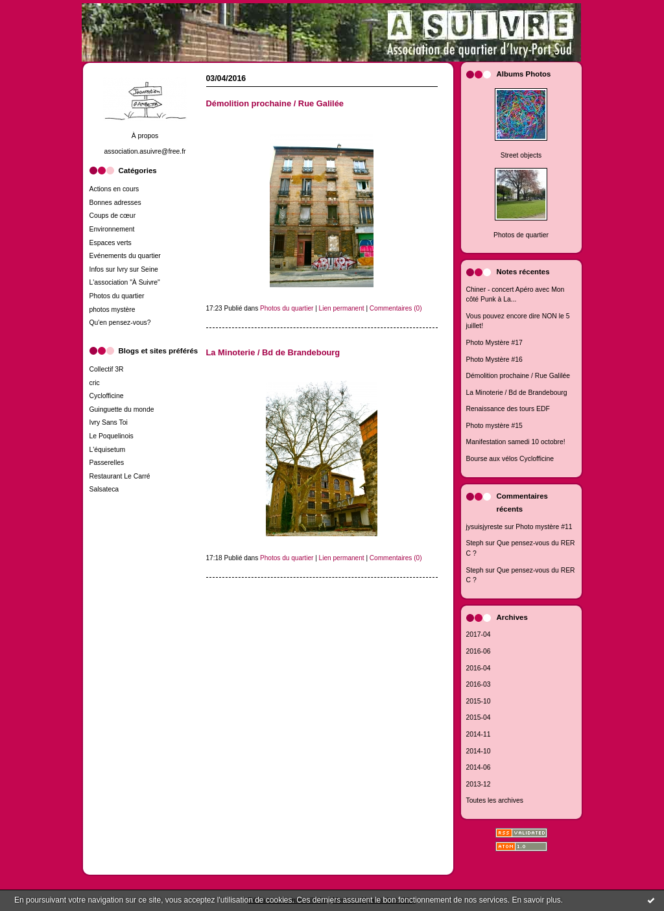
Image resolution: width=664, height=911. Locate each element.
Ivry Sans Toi (108, 422)
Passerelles (106, 462)
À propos (145, 135)
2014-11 (478, 734)
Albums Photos (524, 74)
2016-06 (478, 651)
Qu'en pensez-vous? (120, 322)
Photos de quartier (521, 235)
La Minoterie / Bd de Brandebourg (516, 392)
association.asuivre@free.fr (144, 151)
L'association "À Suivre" (124, 282)
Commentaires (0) (396, 308)
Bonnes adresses (115, 202)
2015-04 (478, 717)
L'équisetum (107, 449)
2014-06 (478, 767)
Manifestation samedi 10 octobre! (515, 441)
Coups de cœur (112, 215)
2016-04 (478, 668)
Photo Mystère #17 (494, 342)
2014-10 (478, 751)
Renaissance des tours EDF (508, 408)
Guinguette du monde (121, 409)
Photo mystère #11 (544, 526)
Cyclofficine (106, 395)
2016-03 (478, 684)
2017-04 (478, 634)
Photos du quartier (117, 296)
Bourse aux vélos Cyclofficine (510, 458)
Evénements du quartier (125, 255)
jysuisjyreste (484, 526)
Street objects (521, 155)
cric (94, 382)
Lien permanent (341, 308)
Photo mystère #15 (494, 425)
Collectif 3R (106, 369)
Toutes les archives (494, 800)
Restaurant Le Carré (119, 476)
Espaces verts (110, 242)
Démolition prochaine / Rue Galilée (518, 375)
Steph (475, 543)
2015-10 (478, 701)
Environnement (112, 229)
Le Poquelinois (111, 436)
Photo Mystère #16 (494, 359)
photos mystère (112, 309)
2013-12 (478, 784)
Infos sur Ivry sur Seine (123, 269)
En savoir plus (536, 900)
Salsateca (104, 489)
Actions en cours (114, 189)
